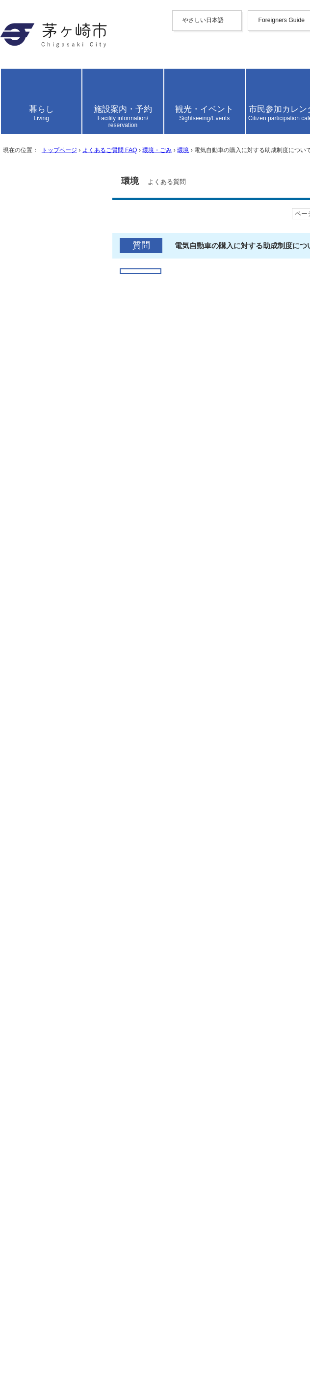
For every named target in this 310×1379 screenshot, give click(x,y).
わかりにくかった (164, 806)
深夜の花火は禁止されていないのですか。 (98, 1077)
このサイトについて (59, 1208)
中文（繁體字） (70, 116)
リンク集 (39, 1218)
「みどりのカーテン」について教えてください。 (110, 1097)
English (55, 97)
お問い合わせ (47, 1340)
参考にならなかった (152, 776)
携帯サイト (43, 1177)
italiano (55, 154)
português (58, 172)
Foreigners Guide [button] (51, 88)
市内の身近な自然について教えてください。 (102, 1056)
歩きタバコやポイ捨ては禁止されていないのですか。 (118, 1067)
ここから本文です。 (39, 434)
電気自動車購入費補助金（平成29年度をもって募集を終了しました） (145, 702)
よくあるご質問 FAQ (144, 396)
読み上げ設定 (282, 218)
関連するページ (46, 679)
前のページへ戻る (55, 1135)
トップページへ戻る (59, 1145)
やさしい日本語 (51, 78)
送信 (14, 860)
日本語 (55, 181)
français (55, 136)
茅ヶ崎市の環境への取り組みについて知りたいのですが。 (126, 1046)
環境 (241, 396)
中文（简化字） (70, 106)
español (55, 163)
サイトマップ (47, 1187)
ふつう (93, 776)
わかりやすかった (53, 806)
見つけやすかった (53, 836)
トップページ (78, 396)
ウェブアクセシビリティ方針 (75, 1198)
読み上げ (40, 192)
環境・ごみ (206, 396)
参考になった (45, 776)
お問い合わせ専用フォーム (51, 948)
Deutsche (58, 145)
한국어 (55, 127)
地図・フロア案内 (55, 1330)
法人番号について (133, 1311)
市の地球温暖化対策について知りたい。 (94, 1087)
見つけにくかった (164, 836)
